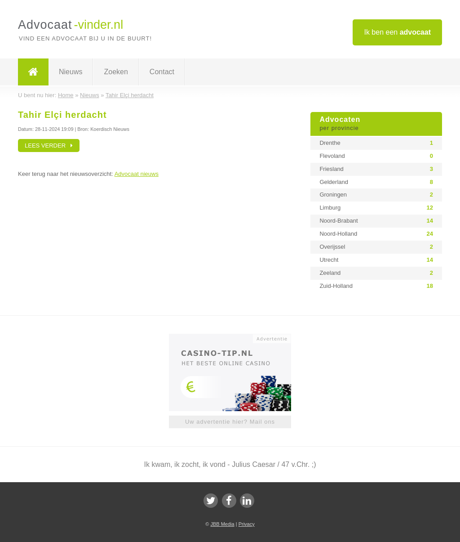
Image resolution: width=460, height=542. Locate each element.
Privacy (247, 524)
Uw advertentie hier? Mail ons (230, 421)
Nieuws (70, 72)
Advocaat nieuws (137, 173)
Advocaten (376, 124)
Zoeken (116, 72)
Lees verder (49, 145)
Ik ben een (397, 32)
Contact (162, 72)
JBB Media (222, 524)
